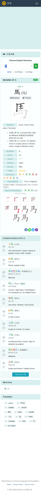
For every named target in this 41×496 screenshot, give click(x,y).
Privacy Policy (18, 484)
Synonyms (10, 174)
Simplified (10, 151)
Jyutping (10, 163)
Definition (10, 125)
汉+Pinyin (19, 72)
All (10, 72)
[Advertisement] (20, 28)
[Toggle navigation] (36, 3)
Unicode (10, 167)
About (9, 484)
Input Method (13, 181)
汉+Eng (29, 72)
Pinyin (10, 155)
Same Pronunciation (13, 190)
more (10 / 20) (20, 374)
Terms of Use (29, 484)
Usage (10, 171)
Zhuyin (10, 159)
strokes (14, 98)
